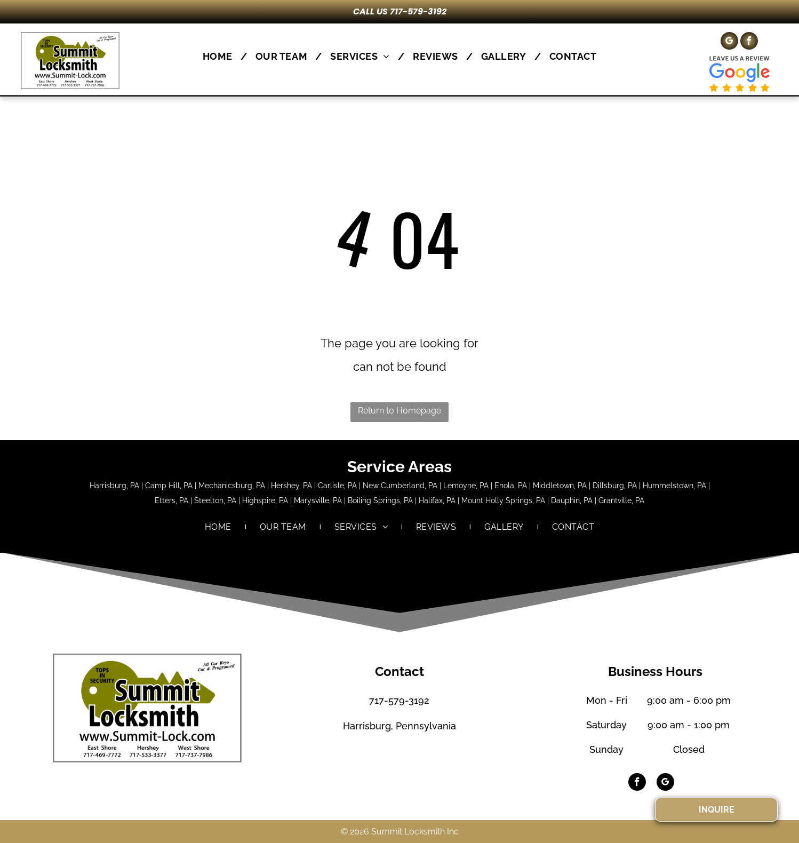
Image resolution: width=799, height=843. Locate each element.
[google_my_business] (729, 42)
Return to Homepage (399, 410)
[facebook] (749, 42)
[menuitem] (221, 56)
